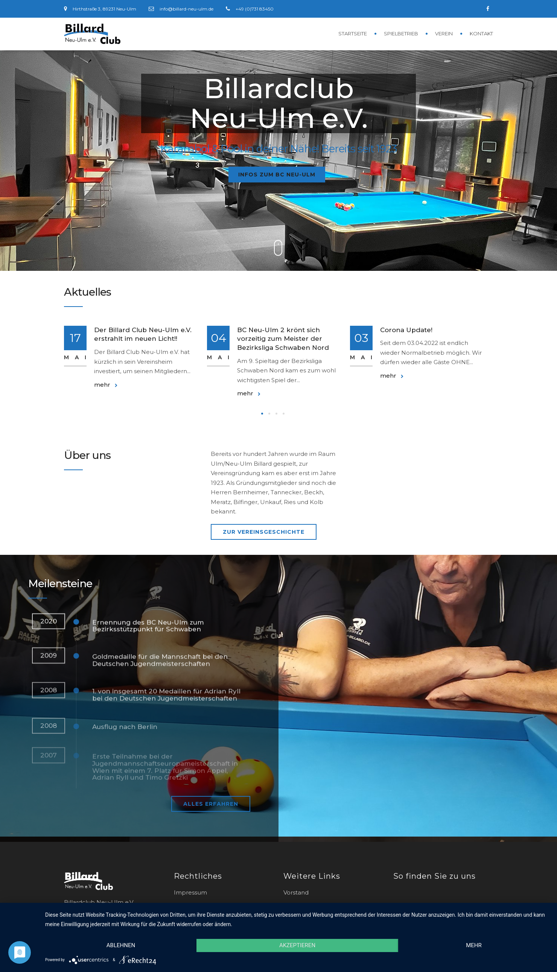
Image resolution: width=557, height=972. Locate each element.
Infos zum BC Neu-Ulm (276, 174)
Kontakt (481, 33)
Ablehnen (121, 945)
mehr (105, 384)
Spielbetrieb (401, 33)
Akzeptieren (297, 945)
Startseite (352, 33)
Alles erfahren (210, 803)
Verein (444, 33)
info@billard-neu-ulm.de (186, 9)
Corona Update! (406, 330)
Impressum (190, 892)
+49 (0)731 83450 (255, 9)
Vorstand (296, 892)
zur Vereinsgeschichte (263, 532)
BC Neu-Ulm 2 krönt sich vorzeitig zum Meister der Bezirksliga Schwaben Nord (283, 339)
